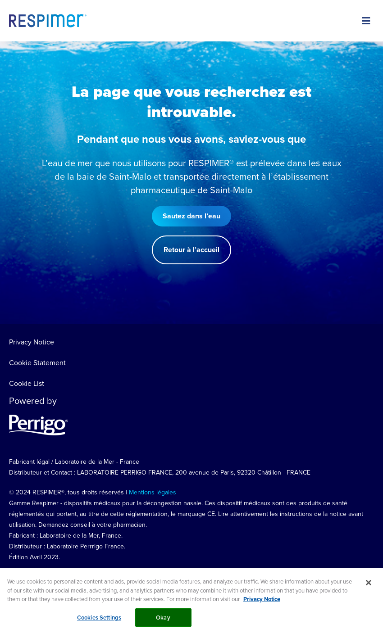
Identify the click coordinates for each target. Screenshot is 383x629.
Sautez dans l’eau (191, 216)
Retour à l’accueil (191, 249)
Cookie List (26, 383)
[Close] (368, 587)
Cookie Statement (37, 362)
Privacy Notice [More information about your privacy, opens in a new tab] (261, 603)
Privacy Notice (31, 342)
